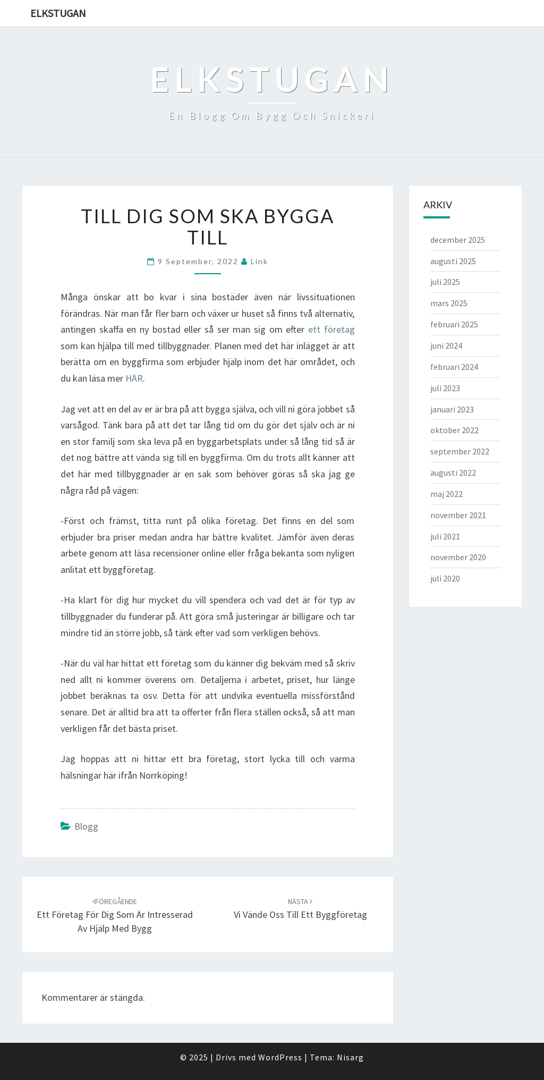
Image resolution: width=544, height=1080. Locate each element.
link (259, 261)
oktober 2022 (454, 430)
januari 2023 (452, 409)
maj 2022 (446, 493)
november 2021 (458, 515)
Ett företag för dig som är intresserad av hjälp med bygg (115, 915)
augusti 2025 (453, 261)
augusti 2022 (453, 472)
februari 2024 (454, 366)
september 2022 (459, 451)
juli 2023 (445, 388)
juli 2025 (445, 281)
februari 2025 (454, 324)
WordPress (280, 1057)
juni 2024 (446, 345)
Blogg (86, 826)
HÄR (134, 378)
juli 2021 (445, 536)
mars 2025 (449, 303)
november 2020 (458, 557)
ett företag (331, 329)
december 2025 (457, 239)
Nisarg (350, 1057)
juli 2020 (445, 578)
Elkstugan (58, 13)
